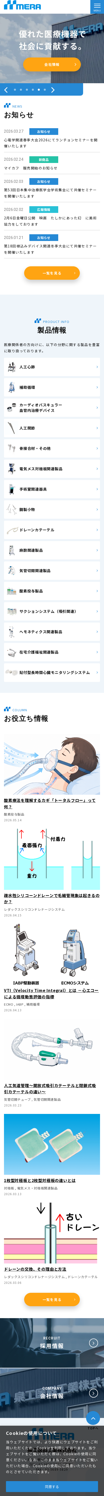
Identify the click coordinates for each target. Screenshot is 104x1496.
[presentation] (5, 89)
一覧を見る (52, 273)
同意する (52, 1486)
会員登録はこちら (52, 64)
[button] (15, 90)
